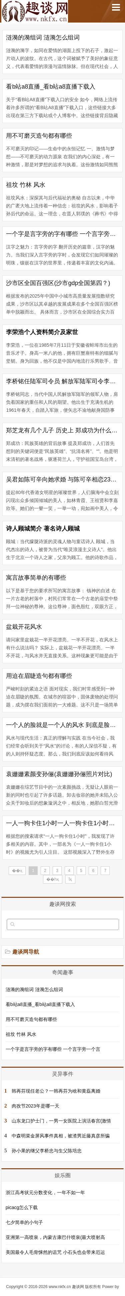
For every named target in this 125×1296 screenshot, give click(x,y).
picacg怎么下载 (22, 1207)
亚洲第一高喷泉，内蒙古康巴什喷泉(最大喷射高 (55, 1237)
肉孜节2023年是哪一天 (35, 1106)
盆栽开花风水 (24, 626)
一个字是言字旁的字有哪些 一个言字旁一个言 (62, 234)
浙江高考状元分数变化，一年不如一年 (45, 1192)
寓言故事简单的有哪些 (36, 577)
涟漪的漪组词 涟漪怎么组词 (43, 37)
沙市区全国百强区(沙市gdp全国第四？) (58, 283)
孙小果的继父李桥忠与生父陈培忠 (47, 1150)
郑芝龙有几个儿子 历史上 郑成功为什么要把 (62, 430)
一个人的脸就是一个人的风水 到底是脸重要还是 (62, 725)
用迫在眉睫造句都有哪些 (39, 676)
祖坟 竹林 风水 (25, 184)
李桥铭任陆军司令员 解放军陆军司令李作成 (62, 381)
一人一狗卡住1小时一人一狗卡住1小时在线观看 (62, 823)
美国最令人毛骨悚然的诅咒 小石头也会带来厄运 (55, 1252)
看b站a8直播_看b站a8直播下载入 (50, 86)
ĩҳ (70, 879)
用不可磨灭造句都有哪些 (39, 135)
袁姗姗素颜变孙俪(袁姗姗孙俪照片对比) (59, 774)
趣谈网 (78, 1286)
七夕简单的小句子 (24, 1222)
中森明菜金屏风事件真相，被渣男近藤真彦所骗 (61, 1135)
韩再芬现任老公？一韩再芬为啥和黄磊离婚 (56, 1091)
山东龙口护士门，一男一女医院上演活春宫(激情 (61, 1120)
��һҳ (52, 879)
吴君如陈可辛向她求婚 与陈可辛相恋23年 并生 (62, 479)
